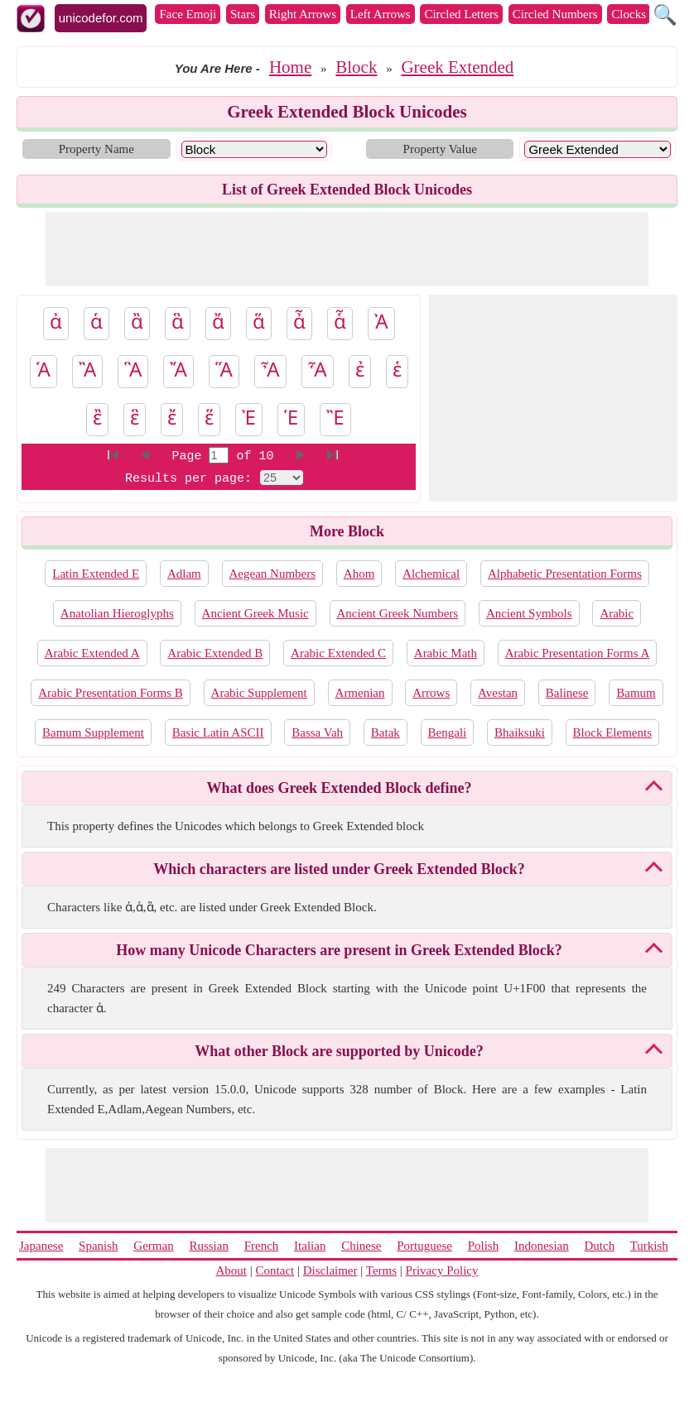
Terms (381, 1270)
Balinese (567, 692)
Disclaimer (330, 1270)
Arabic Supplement (259, 692)
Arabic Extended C (338, 653)
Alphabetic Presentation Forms (565, 573)
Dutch (599, 1245)
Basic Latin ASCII (218, 732)
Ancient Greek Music (255, 613)
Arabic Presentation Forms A (577, 653)
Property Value (440, 149)
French (261, 1245)
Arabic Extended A (92, 653)
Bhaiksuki (519, 732)
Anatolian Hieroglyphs (117, 613)
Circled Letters (461, 14)
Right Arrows (302, 14)
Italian (309, 1245)
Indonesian (541, 1245)
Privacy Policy (442, 1270)
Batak (385, 732)
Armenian (360, 692)
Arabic (617, 613)
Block (356, 67)
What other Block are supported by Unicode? (339, 1051)
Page (190, 456)
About (232, 1270)
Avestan (498, 692)
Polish (483, 1245)
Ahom (359, 573)
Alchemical (431, 573)
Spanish (98, 1245)
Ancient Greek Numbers (398, 613)
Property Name (96, 149)
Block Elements (612, 732)
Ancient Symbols (529, 613)
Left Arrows (380, 14)
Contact (275, 1270)
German (153, 1245)
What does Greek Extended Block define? (338, 788)
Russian (209, 1245)
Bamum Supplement (93, 732)
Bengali (447, 732)
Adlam (184, 573)
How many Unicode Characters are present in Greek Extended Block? (338, 950)
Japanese (41, 1245)
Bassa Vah (317, 732)
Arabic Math (445, 653)
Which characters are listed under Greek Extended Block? (338, 869)
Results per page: (188, 479)
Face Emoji (187, 14)
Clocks (628, 14)
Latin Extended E (95, 573)
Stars (242, 14)
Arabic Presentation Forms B (110, 692)
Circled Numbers (555, 14)
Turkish (649, 1245)
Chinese (361, 1245)
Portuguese (424, 1245)
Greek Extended (457, 67)
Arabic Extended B (215, 653)
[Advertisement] (347, 249)
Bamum (636, 692)
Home (290, 67)
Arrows (431, 692)
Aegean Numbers (272, 573)
